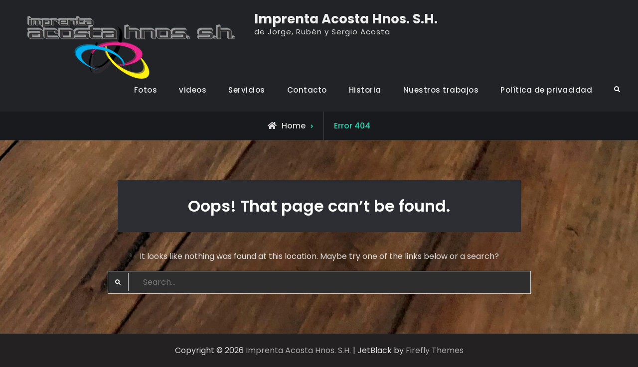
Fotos (146, 90)
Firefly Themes (435, 350)
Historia (365, 90)
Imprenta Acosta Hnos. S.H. (346, 19)
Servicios (246, 90)
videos (192, 90)
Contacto (307, 90)
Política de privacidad (546, 90)
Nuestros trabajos (441, 90)
